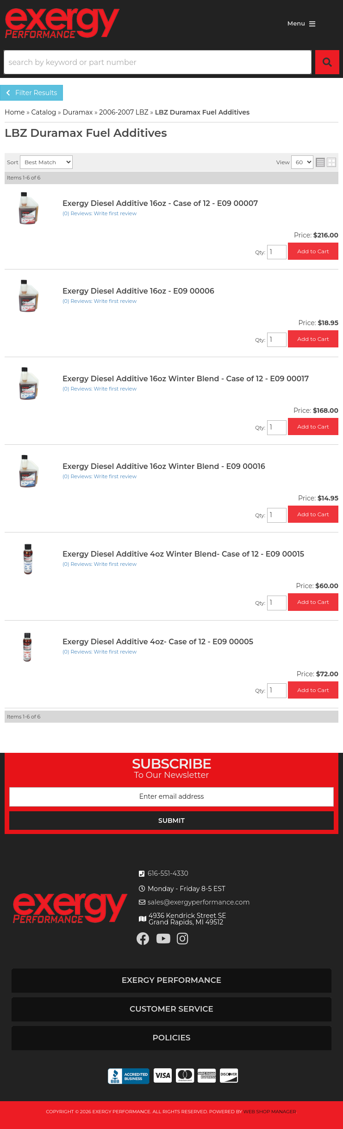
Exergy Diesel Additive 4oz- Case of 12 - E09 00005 (157, 641)
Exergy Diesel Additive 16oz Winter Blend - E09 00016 (163, 466)
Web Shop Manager (269, 1112)
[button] (171, 62)
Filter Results (31, 93)
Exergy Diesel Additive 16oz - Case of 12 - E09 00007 (160, 203)
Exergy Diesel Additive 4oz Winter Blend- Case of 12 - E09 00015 (183, 554)
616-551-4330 (168, 873)
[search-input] (157, 62)
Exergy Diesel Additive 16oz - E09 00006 (138, 291)
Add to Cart (313, 251)
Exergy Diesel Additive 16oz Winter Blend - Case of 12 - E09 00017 (185, 378)
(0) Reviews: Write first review (99, 213)
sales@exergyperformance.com (199, 902)
